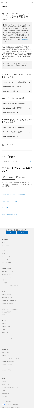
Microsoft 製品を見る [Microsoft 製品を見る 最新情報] (7, 259)
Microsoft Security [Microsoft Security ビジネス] (6, 326)
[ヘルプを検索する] (6, 2)
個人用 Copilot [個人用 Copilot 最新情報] (5, 254)
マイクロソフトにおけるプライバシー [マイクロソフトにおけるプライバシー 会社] (10, 387)
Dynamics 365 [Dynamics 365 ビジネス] (5, 332)
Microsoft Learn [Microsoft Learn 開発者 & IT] (5, 355)
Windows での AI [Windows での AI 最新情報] (6, 256)
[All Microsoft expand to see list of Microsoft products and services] (2, 2)
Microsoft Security (7, 208)
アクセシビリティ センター (9, 214)
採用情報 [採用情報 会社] (4, 381)
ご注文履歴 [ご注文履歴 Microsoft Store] (4, 283)
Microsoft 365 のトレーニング (10, 201)
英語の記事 (25, 39)
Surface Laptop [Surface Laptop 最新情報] (5, 245)
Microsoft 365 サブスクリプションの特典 (13, 194)
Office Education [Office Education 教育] (5, 306)
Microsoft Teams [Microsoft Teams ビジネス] (6, 344)
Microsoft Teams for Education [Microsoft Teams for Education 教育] (9, 300)
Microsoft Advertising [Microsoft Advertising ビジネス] (7, 338)
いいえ (22, 233)
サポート (4, 6)
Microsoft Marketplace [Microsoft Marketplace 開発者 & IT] (7, 364)
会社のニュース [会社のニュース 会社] (5, 384)
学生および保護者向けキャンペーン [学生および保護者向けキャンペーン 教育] (10, 312)
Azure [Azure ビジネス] (3, 329)
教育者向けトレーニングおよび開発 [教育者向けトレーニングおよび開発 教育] (10, 309)
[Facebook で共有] (3, 144)
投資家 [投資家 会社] (3, 390)
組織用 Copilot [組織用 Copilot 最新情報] (5, 251)
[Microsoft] (17, 1)
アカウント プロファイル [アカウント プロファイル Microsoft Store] (7, 271)
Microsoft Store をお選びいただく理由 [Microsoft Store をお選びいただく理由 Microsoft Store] (10, 286)
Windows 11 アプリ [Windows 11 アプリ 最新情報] (6, 262)
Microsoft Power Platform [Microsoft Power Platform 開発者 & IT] (7, 367)
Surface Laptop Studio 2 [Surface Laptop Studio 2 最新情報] (7, 248)
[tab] (8, 177)
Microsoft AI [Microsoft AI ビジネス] (5, 323)
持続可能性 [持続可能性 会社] (4, 396)
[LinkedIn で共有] (6, 144)
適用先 (5, 19)
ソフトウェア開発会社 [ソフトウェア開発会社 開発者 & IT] (7, 370)
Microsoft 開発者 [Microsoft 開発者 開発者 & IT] (6, 352)
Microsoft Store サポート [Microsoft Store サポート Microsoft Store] (7, 277)
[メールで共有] (10, 144)
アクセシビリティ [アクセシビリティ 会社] (6, 393)
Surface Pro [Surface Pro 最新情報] (4, 242)
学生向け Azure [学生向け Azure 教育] (5, 315)
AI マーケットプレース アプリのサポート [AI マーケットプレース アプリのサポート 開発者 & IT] (11, 358)
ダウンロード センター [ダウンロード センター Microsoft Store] (7, 274)
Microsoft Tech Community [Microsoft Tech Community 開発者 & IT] (8, 361)
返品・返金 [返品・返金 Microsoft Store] (4, 280)
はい (11, 233)
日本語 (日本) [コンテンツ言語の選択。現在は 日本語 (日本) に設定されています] (8, 401)
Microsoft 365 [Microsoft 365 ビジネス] (5, 335)
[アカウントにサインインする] (31, 2)
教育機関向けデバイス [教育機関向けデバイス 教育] (7, 297)
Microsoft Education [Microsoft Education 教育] (6, 294)
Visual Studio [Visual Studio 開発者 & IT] (5, 373)
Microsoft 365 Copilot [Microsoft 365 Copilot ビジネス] (7, 341)
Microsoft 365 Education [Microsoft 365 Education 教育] (7, 303)
